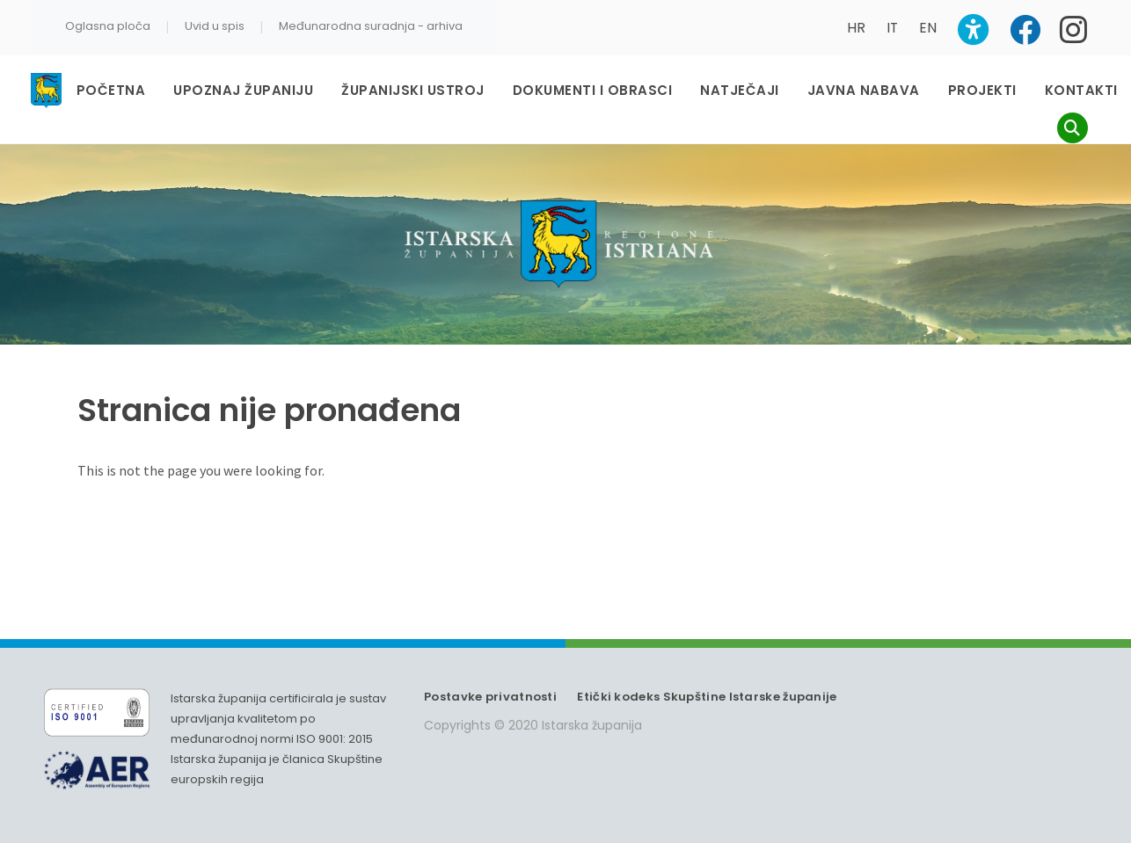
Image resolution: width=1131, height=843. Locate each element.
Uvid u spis (214, 26)
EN (928, 27)
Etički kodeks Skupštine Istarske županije (706, 696)
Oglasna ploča (107, 26)
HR (856, 27)
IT (892, 27)
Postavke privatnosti (490, 696)
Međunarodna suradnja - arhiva (371, 26)
